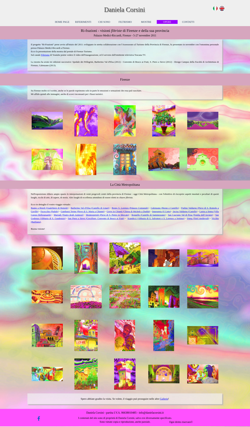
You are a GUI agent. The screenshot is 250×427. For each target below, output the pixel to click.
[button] (47, 120)
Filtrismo (45, 55)
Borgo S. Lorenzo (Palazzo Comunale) (130, 208)
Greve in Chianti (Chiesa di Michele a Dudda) (128, 211)
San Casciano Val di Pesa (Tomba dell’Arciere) (190, 215)
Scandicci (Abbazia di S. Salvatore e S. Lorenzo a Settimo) (156, 218)
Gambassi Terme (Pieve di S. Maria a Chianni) (83, 211)
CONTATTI (188, 22)
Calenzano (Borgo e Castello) (165, 208)
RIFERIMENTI (83, 22)
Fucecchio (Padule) (50, 211)
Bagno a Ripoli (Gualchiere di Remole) (49, 208)
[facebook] (38, 418)
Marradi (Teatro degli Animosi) (69, 215)
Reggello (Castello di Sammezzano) (148, 215)
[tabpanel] (125, 33)
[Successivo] (222, 120)
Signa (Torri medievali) (198, 218)
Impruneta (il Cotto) (161, 211)
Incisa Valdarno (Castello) (184, 211)
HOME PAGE (62, 22)
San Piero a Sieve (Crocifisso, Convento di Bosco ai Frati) (96, 218)
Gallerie (164, 398)
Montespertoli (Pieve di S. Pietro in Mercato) (107, 215)
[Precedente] (28, 120)
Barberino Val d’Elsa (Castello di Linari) (90, 208)
